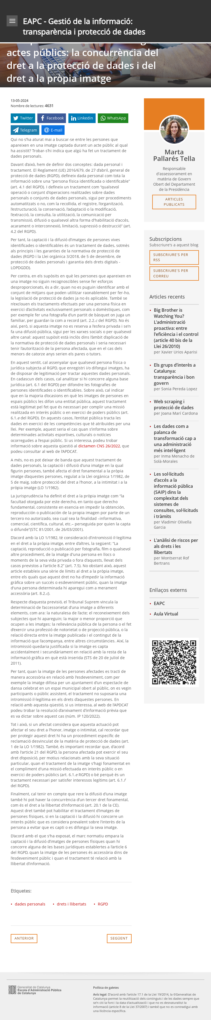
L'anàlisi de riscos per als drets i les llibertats (176, 546)
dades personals (30, 904)
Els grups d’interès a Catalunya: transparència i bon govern (175, 374)
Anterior (24, 938)
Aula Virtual (166, 614)
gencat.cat (55, 6)
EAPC (159, 603)
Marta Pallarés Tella (174, 155)
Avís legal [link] (99, 994)
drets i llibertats (71, 904)
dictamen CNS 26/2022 (99, 445)
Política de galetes (106, 987)
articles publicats (174, 202)
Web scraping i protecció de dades (174, 404)
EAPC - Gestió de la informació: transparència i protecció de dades (84, 26)
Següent (119, 938)
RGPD (103, 904)
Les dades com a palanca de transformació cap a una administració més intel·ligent (175, 438)
